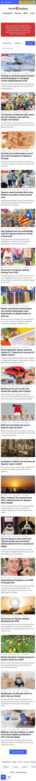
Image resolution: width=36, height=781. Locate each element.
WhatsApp (6, 767)
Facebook (15, 767)
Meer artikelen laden (18, 752)
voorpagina (7, 13)
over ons (26, 762)
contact (20, 762)
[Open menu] (2, 2)
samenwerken (6, 762)
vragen (14, 762)
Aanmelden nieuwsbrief (27, 2)
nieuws (18, 13)
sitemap (33, 762)
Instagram (24, 767)
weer (25, 13)
